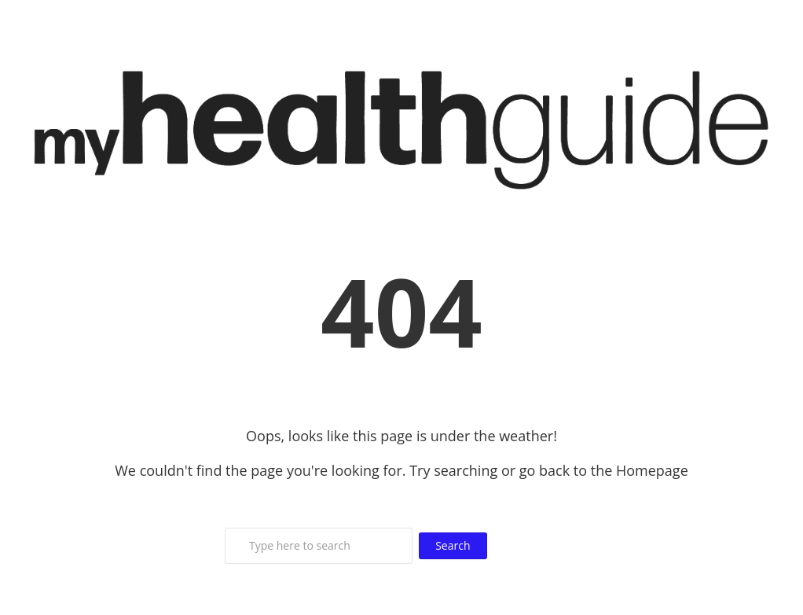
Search (452, 545)
